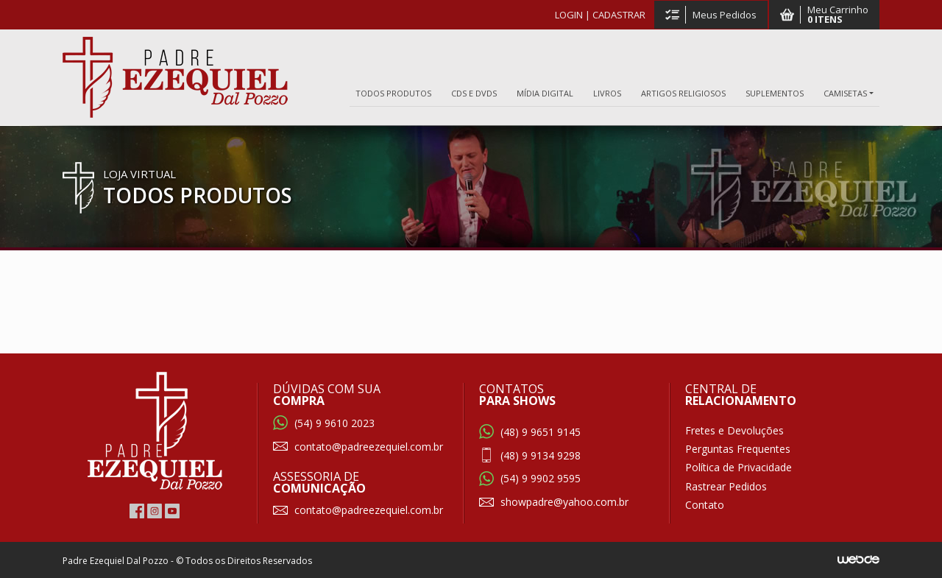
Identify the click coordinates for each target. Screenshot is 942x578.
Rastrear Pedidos (726, 486)
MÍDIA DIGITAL (545, 93)
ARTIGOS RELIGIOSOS (683, 93)
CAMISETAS (845, 93)
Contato (704, 505)
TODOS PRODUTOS (393, 93)
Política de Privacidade (738, 467)
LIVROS (607, 93)
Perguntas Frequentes (737, 449)
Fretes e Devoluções (734, 430)
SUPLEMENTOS (775, 93)
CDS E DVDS (474, 93)
